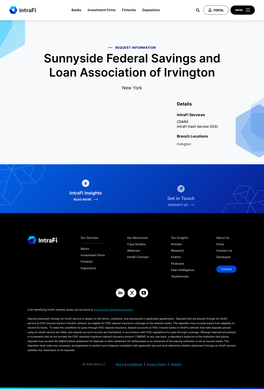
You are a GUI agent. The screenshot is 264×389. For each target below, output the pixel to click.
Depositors (151, 10)
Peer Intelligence (182, 270)
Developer (223, 257)
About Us (223, 238)
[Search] (197, 10)
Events (176, 257)
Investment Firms (101, 10)
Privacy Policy (156, 364)
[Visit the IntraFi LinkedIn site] (120, 292)
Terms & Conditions (128, 364)
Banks (76, 10)
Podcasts (177, 263)
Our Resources (137, 238)
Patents (176, 364)
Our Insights (179, 238)
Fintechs (129, 10)
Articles (176, 244)
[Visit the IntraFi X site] (132, 292)
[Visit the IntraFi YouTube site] (143, 292)
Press (220, 244)
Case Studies (136, 244)
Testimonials (180, 276)
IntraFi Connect (138, 257)
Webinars (133, 250)
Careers (226, 269)
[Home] (23, 10)
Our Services (89, 238)
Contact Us (224, 250)
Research (177, 250)
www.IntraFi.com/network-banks (113, 309)
